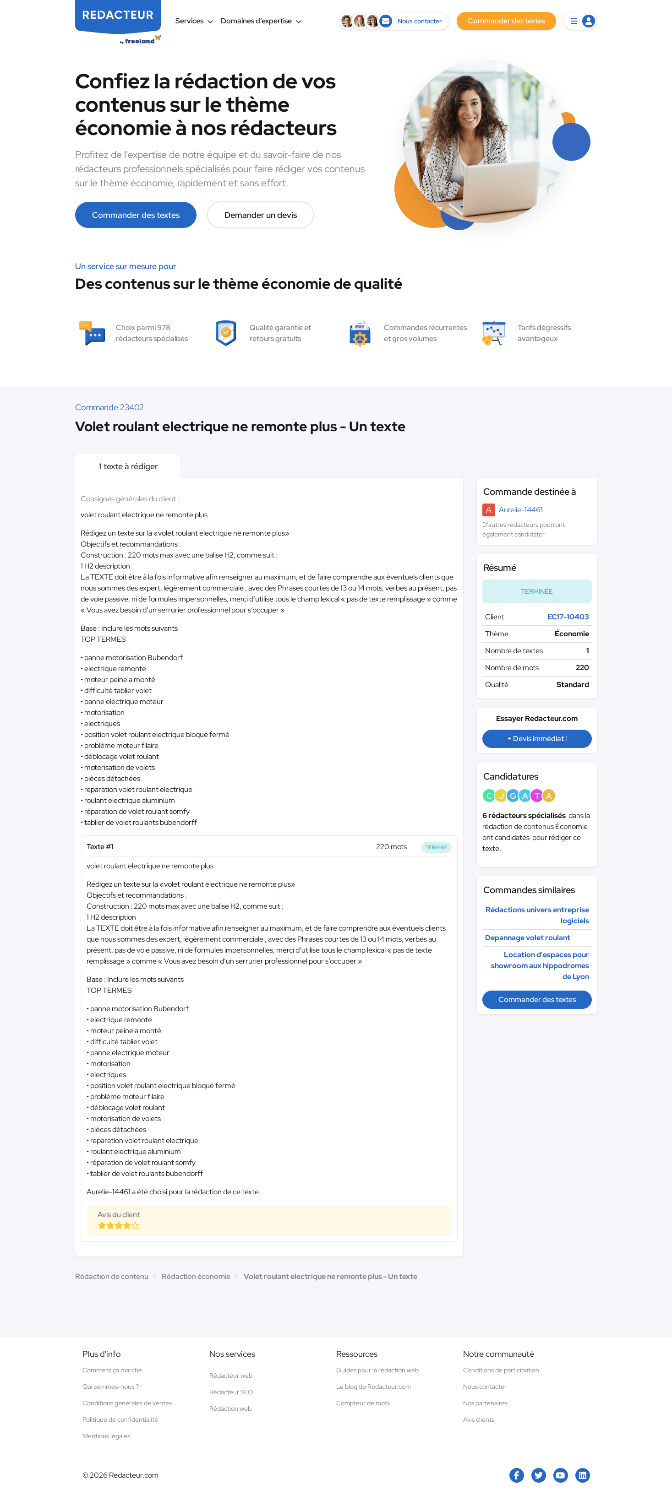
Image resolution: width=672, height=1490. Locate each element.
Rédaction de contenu (111, 1276)
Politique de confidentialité (120, 1419)
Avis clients (478, 1419)
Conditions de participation (501, 1370)
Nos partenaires (485, 1403)
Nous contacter (485, 1386)
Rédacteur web (230, 1375)
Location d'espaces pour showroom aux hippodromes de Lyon (540, 965)
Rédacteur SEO (231, 1392)
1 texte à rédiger (127, 466)
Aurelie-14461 (521, 510)
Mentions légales (106, 1436)
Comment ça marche (112, 1370)
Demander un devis (260, 215)
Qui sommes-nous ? (110, 1386)
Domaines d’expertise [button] (261, 21)
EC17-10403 (568, 617)
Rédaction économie (196, 1276)
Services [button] (194, 21)
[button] (580, 21)
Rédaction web (230, 1408)
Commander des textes (136, 215)
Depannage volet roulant (527, 938)
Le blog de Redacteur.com (373, 1386)
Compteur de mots (363, 1403)
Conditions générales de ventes (127, 1403)
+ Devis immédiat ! (537, 738)
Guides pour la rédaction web (377, 1370)
